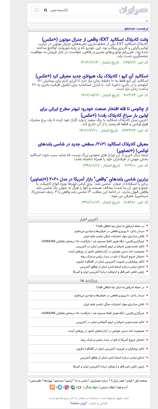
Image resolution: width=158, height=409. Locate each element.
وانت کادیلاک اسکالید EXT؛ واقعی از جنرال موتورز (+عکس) (85, 39)
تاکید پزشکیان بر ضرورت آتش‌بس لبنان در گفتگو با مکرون (102, 261)
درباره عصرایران (89, 381)
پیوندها (38, 381)
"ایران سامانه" (69, 403)
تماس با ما (72, 381)
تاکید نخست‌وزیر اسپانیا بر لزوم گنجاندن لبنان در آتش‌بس (102, 246)
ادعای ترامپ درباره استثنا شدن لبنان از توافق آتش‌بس (104, 267)
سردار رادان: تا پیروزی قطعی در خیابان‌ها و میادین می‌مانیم (101, 231)
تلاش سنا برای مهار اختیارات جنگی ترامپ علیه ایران (106, 236)
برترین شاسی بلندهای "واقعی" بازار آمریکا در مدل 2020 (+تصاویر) (79, 179)
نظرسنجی (26, 381)
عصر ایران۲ (108, 381)
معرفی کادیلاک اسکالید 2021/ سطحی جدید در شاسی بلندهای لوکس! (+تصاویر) (83, 148)
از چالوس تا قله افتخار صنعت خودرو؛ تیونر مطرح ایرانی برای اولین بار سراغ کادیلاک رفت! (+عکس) (84, 112)
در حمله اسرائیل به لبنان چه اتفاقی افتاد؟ (112, 226)
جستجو (49, 381)
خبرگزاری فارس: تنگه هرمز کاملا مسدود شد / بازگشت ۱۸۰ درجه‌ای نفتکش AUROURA (85, 241)
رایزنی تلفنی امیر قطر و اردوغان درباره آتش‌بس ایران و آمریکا (100, 272)
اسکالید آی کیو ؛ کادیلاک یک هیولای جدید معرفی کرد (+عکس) (82, 76)
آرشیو (60, 381)
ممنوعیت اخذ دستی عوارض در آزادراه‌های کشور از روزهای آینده (98, 251)
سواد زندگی (81, 387)
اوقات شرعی (98, 387)
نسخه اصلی (49, 10)
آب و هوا (113, 387)
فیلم (119, 381)
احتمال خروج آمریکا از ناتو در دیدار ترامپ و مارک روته (104, 256)
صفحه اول (131, 381)
